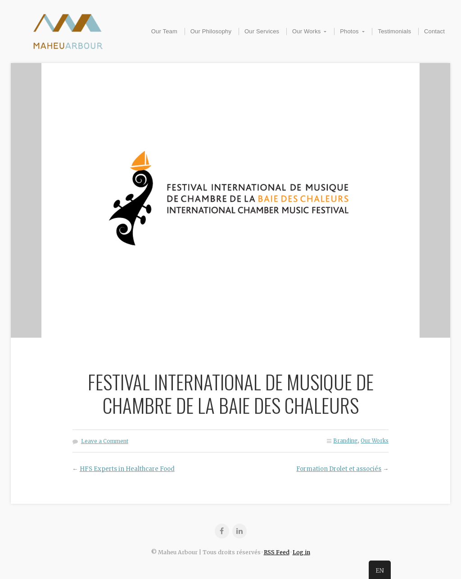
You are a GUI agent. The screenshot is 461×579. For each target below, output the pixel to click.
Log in (301, 552)
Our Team (164, 31)
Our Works (306, 31)
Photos (349, 31)
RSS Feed (276, 552)
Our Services (261, 31)
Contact (434, 31)
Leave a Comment (104, 441)
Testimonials (394, 31)
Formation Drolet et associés (338, 469)
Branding (345, 441)
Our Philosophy (210, 31)
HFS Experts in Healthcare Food (127, 469)
